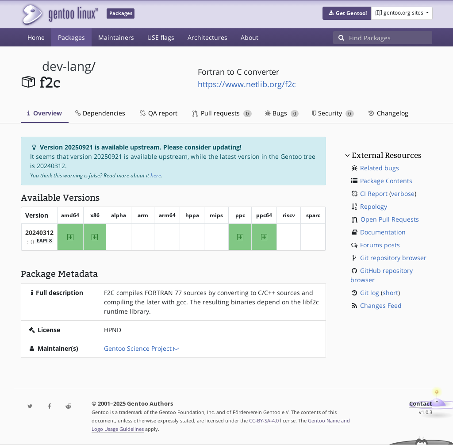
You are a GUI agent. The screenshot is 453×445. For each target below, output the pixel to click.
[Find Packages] (390, 37)
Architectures (207, 37)
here (155, 175)
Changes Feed (381, 305)
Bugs (282, 113)
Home (36, 37)
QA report (157, 113)
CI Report (374, 193)
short (390, 292)
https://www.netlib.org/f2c (247, 84)
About (249, 37)
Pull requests (222, 113)
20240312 (39, 232)
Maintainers (116, 37)
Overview (44, 113)
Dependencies (100, 113)
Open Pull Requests (390, 219)
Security (333, 113)
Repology (373, 206)
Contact (420, 403)
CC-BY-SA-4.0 (264, 420)
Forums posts (380, 245)
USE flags (160, 37)
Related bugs (379, 168)
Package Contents (386, 180)
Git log (369, 292)
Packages (71, 37)
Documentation (383, 232)
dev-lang (66, 66)
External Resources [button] (387, 155)
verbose (403, 193)
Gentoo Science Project (138, 348)
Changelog (387, 113)
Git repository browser (393, 257)
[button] (347, 13)
